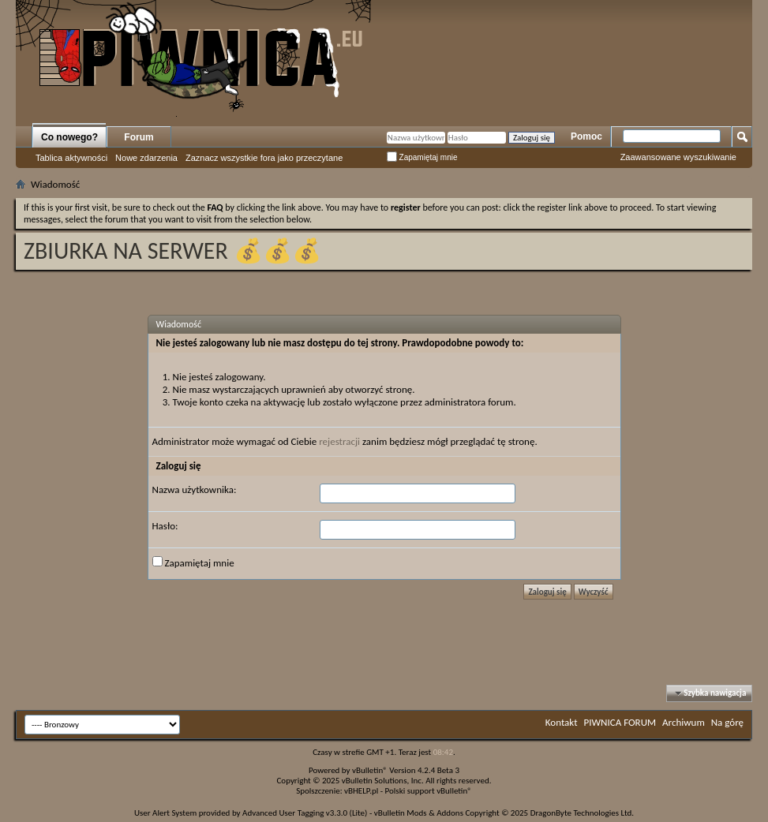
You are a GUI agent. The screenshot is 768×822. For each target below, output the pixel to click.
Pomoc (586, 136)
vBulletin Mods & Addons (418, 813)
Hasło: (165, 526)
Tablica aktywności (71, 158)
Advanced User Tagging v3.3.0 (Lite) (304, 813)
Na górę (727, 722)
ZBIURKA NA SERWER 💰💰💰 (172, 250)
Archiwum (683, 722)
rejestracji (339, 441)
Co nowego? (69, 137)
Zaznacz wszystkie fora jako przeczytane (264, 158)
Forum (138, 137)
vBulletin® (370, 770)
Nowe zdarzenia (146, 158)
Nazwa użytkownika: (194, 489)
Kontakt (561, 722)
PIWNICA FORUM (620, 722)
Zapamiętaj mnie (422, 157)
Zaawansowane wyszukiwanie (678, 157)
